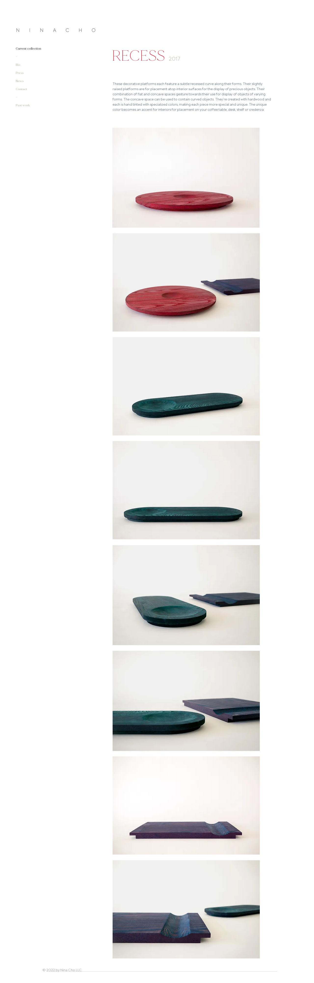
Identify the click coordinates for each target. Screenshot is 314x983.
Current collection (28, 48)
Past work (23, 105)
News (20, 81)
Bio (18, 65)
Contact (21, 89)
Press (20, 73)
